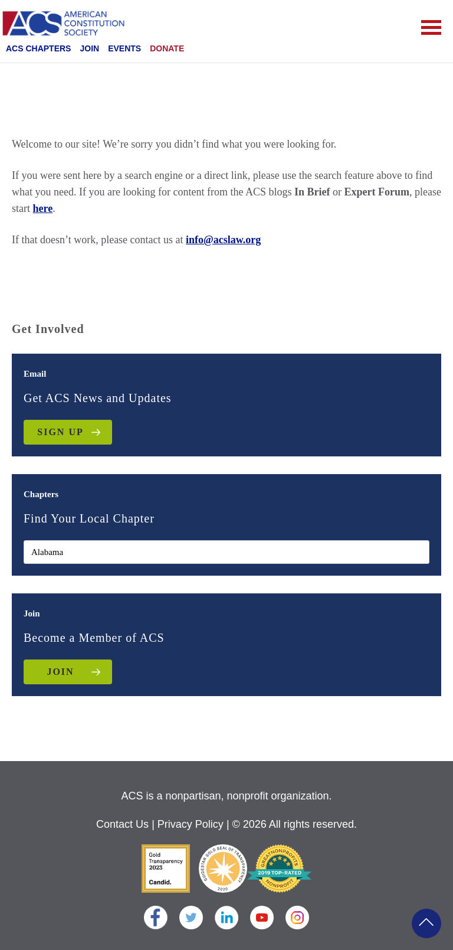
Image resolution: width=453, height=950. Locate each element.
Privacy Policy (190, 824)
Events (124, 48)
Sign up (60, 432)
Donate (167, 48)
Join (89, 48)
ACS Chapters (38, 48)
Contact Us (122, 824)
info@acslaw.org (223, 240)
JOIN (60, 672)
